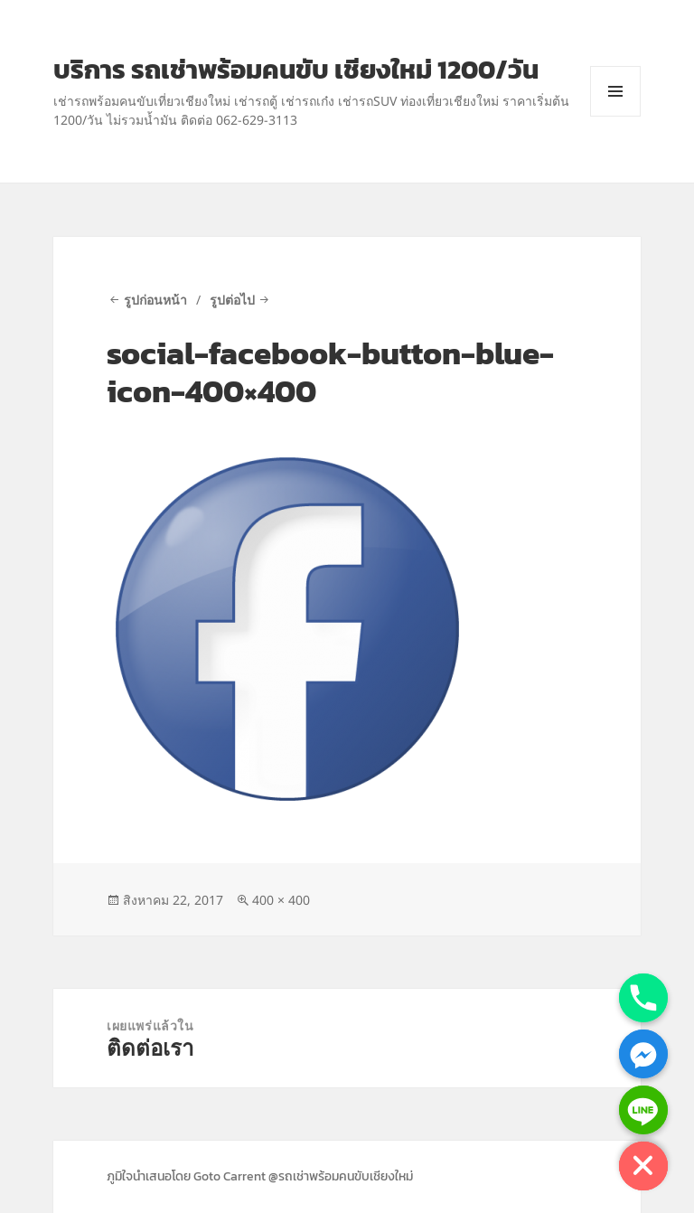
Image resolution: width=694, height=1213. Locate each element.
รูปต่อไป (232, 299)
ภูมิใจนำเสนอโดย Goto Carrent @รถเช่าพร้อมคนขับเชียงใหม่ (260, 1176)
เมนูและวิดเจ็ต (615, 116)
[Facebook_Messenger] (643, 1054)
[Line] (643, 1110)
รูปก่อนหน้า (155, 299)
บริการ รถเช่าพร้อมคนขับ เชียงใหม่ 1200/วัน (296, 69)
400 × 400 (281, 899)
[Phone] (643, 997)
